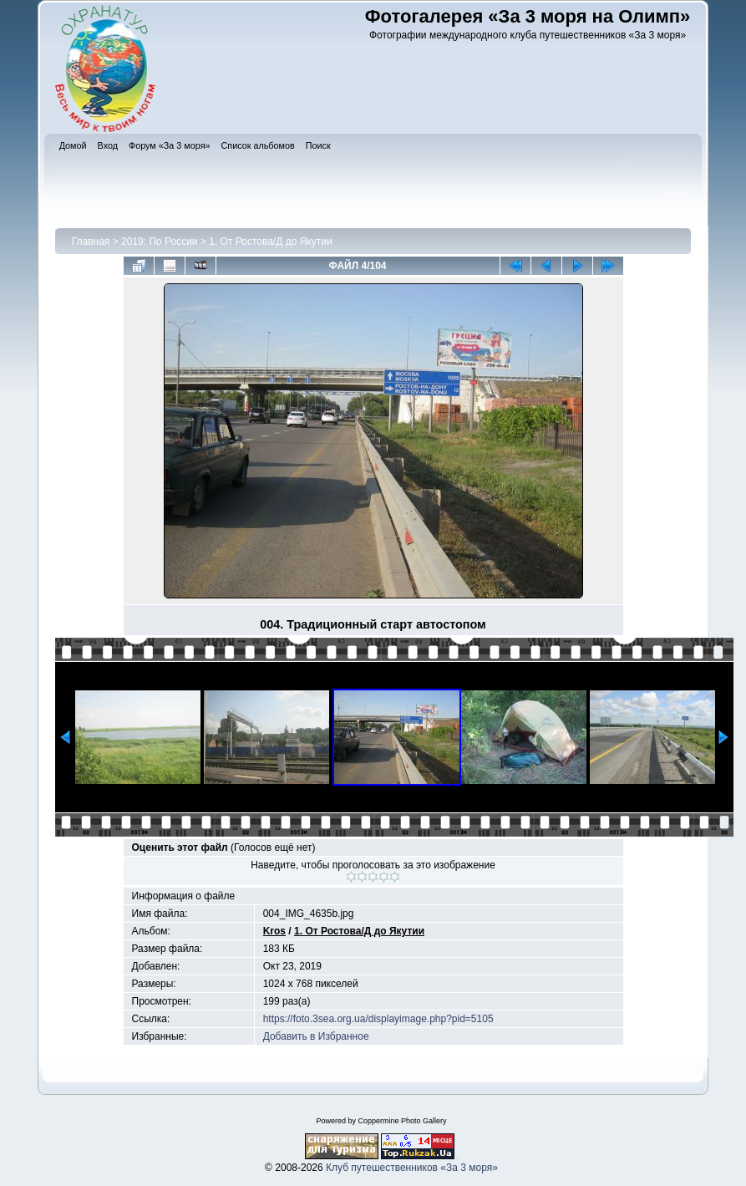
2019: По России (159, 241)
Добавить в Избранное (316, 1036)
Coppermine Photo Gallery (402, 1121)
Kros (274, 931)
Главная (91, 241)
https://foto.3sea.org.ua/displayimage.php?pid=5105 (378, 1019)
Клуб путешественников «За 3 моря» (412, 1167)
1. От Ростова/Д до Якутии (270, 241)
